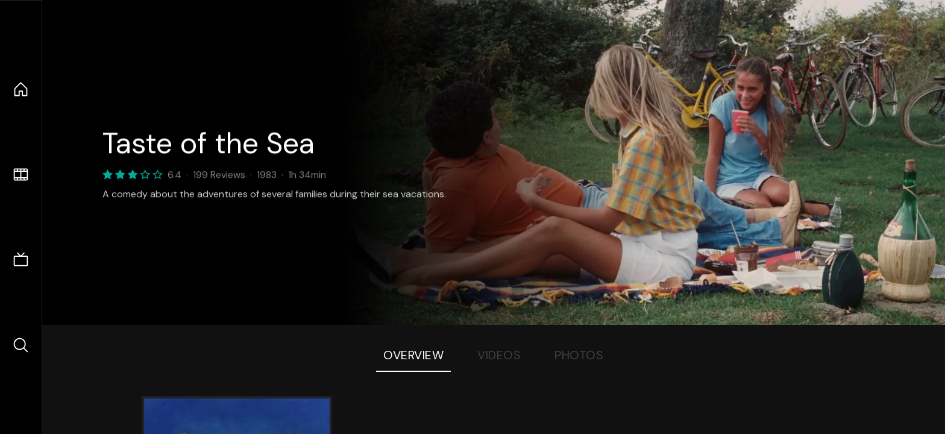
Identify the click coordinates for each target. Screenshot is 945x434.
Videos (499, 355)
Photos (578, 355)
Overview (413, 355)
